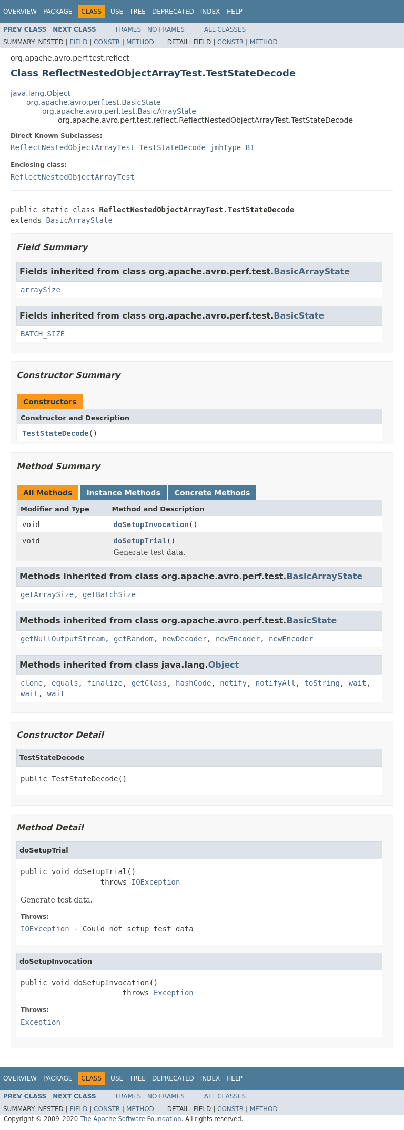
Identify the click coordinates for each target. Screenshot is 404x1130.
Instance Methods (123, 493)
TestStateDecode (55, 433)
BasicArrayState (79, 220)
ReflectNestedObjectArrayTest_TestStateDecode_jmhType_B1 (133, 147)
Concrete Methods (212, 493)
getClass (149, 683)
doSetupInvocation (151, 524)
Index (210, 11)
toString (322, 683)
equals (65, 683)
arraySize (40, 289)
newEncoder (238, 639)
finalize (104, 683)
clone (32, 683)
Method (140, 42)
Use (116, 11)
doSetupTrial (140, 541)
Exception (174, 992)
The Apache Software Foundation (130, 1119)
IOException (156, 882)
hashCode (193, 683)
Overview (20, 11)
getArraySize (47, 594)
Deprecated (173, 11)
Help (234, 11)
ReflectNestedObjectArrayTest (73, 177)
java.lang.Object (40, 93)
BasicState (299, 316)
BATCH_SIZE (43, 334)
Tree (137, 11)
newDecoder (185, 639)
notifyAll (276, 683)
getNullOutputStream (63, 639)
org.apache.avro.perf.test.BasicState (93, 102)
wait (358, 683)
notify (233, 683)
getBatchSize (109, 594)
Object (223, 665)
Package (57, 11)
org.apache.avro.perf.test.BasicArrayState (119, 111)
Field (78, 42)
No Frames (166, 29)
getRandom (134, 639)
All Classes (225, 29)
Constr (107, 42)
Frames (129, 29)
